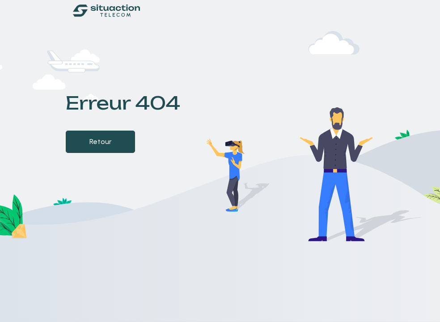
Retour (100, 141)
